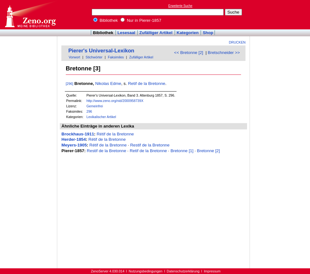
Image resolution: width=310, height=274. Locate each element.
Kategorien (188, 32)
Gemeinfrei (94, 106)
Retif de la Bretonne (146, 83)
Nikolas (102, 83)
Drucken (237, 42)
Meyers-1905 (74, 145)
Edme (115, 83)
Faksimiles (116, 57)
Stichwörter (94, 57)
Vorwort (74, 57)
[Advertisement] (280, 14)
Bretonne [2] (208, 150)
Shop (208, 32)
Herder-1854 (73, 139)
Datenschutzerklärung (183, 271)
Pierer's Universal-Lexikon (101, 51)
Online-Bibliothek (30, 14)
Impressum (212, 271)
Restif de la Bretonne (149, 145)
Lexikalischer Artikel (101, 117)
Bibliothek (105, 20)
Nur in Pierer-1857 (141, 20)
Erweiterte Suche (180, 6)
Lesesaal (126, 32)
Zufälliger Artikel (156, 32)
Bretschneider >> (224, 52)
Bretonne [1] (182, 150)
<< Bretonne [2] (188, 52)
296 (89, 111)
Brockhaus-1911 (77, 134)
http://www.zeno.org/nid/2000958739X (114, 101)
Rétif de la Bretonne (115, 134)
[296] (69, 84)
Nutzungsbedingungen (146, 271)
